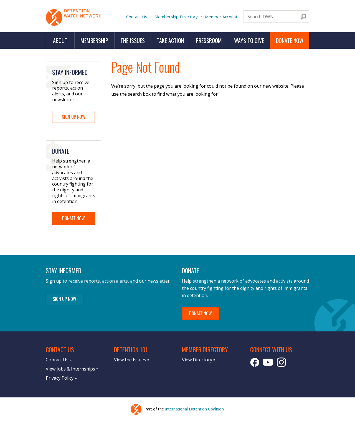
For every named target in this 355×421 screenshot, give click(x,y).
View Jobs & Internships (70, 369)
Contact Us (136, 16)
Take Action (170, 40)
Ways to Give (249, 40)
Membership (94, 40)
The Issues (132, 40)
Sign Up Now (73, 116)
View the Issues (130, 360)
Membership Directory (176, 16)
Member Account (221, 16)
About (60, 40)
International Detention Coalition (194, 409)
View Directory (197, 360)
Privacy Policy (59, 378)
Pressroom (209, 40)
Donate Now (289, 40)
